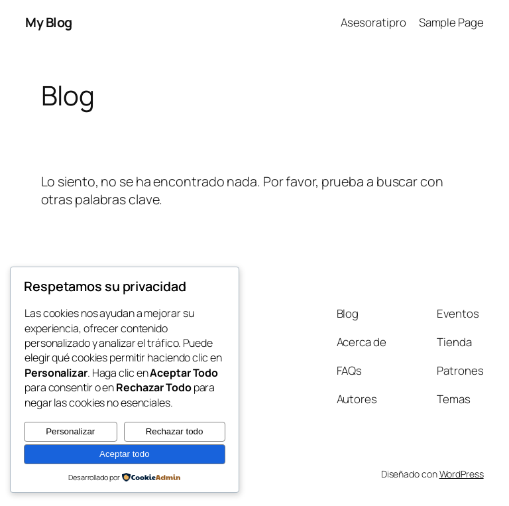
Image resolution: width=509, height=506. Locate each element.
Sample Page (451, 22)
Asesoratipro (373, 22)
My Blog (48, 22)
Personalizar (70, 431)
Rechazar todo (174, 431)
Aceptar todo (124, 454)
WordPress (461, 474)
